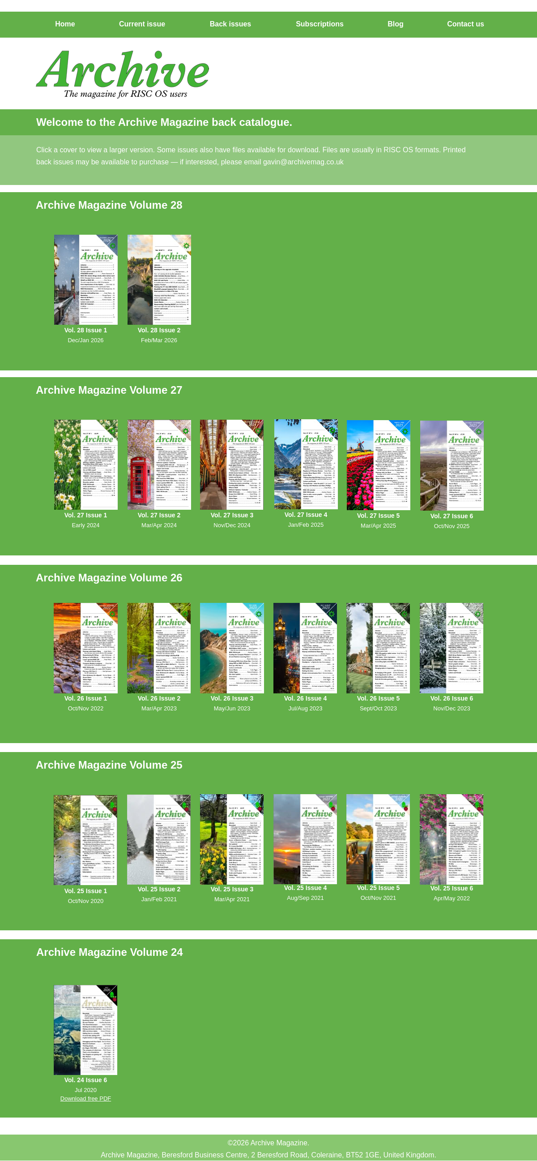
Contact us (309, 11)
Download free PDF (85, 1098)
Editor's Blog (249, 11)
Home (77, 11)
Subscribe (190, 11)
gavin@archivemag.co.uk (303, 162)
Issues (132, 11)
